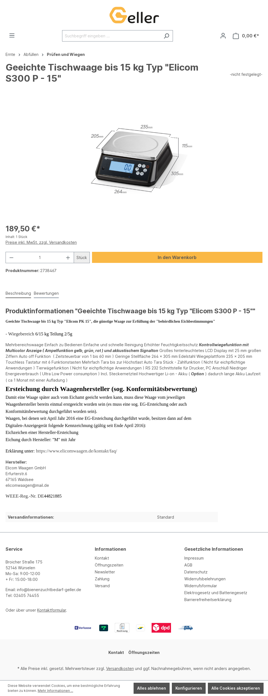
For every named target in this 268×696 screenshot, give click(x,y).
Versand (102, 585)
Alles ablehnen (151, 688)
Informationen (110, 549)
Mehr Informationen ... (55, 691)
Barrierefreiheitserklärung (207, 599)
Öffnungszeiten (109, 565)
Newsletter (105, 572)
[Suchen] (166, 36)
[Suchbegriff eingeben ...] (111, 36)
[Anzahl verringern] (11, 257)
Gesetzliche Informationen (213, 549)
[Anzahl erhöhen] (68, 257)
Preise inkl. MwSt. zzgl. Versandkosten (41, 242)
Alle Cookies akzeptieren (235, 688)
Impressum (194, 558)
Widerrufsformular (200, 585)
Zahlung (102, 578)
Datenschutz (196, 572)
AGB (188, 565)
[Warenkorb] (245, 35)
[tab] (18, 293)
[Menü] (12, 35)
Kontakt (102, 558)
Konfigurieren (188, 688)
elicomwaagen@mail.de (27, 485)
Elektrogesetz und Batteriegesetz (215, 592)
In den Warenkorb (177, 257)
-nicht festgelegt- (246, 74)
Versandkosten (120, 668)
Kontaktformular (51, 610)
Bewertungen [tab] (46, 293)
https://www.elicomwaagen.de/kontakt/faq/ (76, 451)
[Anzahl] (40, 257)
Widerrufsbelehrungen (205, 578)
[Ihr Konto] (223, 35)
